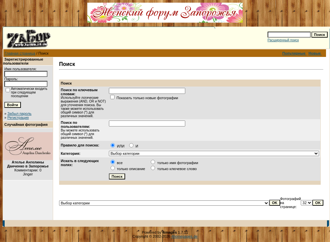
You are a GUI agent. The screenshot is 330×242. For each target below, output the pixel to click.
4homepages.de (184, 236)
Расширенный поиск (283, 40)
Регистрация (18, 118)
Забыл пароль (19, 114)
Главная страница (20, 53)
